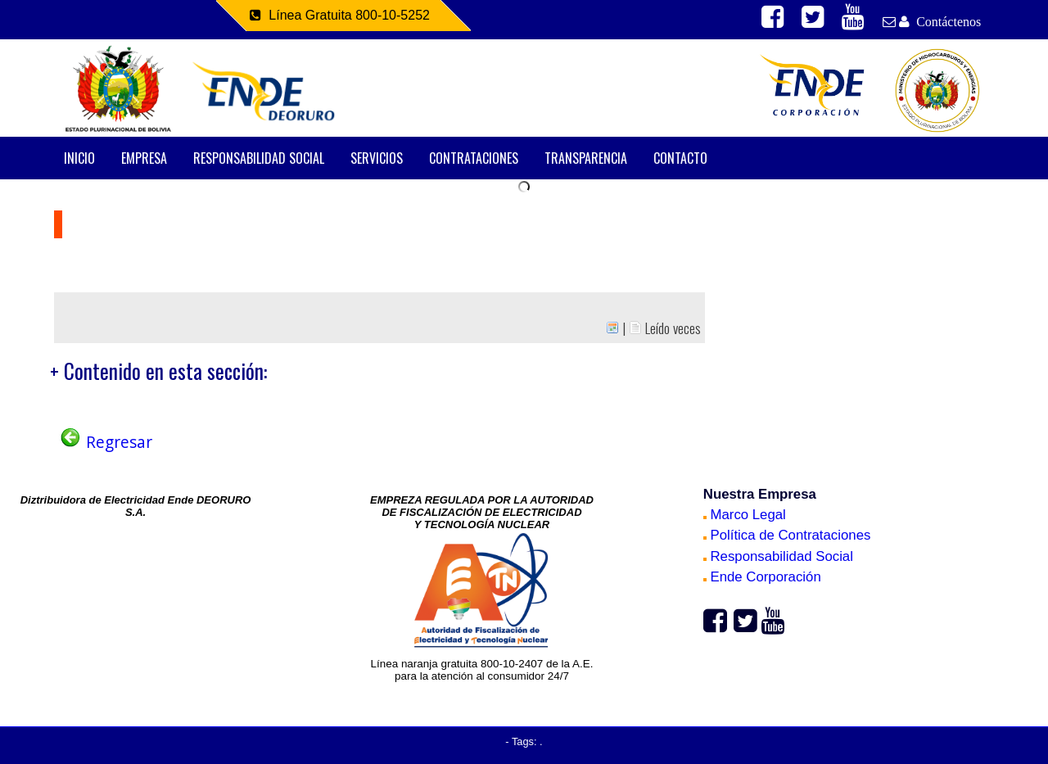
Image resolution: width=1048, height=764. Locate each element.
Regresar (105, 442)
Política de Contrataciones (787, 535)
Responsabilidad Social (778, 556)
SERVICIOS (376, 158)
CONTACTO (680, 158)
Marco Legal (744, 514)
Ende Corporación (762, 577)
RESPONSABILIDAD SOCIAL (258, 158)
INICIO (79, 158)
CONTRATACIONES (473, 158)
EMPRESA (144, 158)
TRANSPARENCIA (585, 158)
